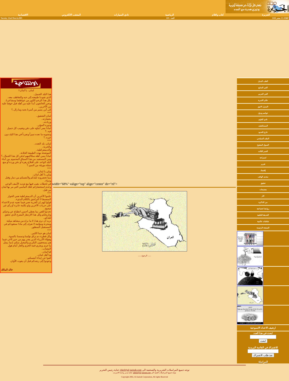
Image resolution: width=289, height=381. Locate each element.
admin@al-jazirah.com (142, 373)
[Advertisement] (144, 49)
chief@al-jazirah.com (131, 369)
